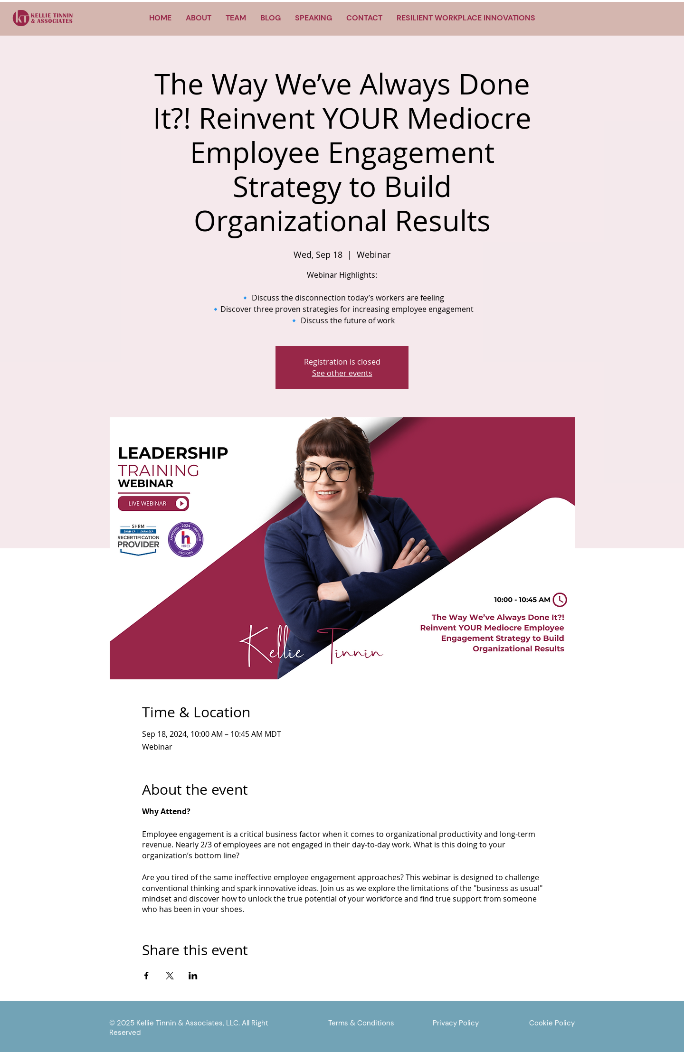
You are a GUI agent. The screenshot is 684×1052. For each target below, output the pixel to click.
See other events (342, 373)
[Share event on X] (169, 975)
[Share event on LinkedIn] (193, 975)
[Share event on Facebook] (146, 975)
